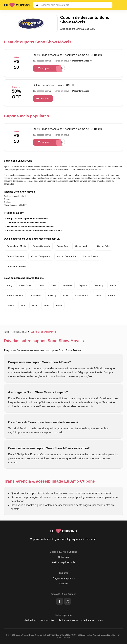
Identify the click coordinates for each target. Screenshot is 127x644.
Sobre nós (63, 557)
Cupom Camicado (41, 246)
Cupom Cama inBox (66, 256)
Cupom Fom (62, 246)
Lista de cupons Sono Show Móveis (37, 42)
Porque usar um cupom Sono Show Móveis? (28, 218)
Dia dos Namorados (68, 620)
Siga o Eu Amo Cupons (63, 594)
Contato (63, 583)
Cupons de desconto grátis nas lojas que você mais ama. (63, 539)
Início (6, 332)
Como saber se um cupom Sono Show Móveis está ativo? (34, 231)
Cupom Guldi (103, 246)
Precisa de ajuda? (14, 213)
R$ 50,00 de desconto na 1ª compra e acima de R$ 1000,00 (68, 55)
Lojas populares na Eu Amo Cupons (24, 278)
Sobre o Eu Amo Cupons (63, 552)
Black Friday (30, 620)
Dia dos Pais (87, 620)
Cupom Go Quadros (40, 256)
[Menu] (119, 5)
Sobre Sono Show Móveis (18, 160)
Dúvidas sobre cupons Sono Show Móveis (44, 341)
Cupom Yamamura (15, 256)
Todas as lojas (20, 332)
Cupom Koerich (90, 256)
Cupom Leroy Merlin (16, 246)
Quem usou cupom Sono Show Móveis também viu (32, 238)
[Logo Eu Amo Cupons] (17, 5)
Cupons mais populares (26, 116)
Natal (100, 620)
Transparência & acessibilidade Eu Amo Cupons (49, 481)
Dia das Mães (47, 620)
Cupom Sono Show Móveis (43, 332)
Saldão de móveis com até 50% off (53, 85)
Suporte (63, 573)
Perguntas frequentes (63, 578)
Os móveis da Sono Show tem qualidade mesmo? (30, 227)
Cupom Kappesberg (16, 266)
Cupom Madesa (82, 246)
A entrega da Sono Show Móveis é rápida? (27, 223)
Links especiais (63, 615)
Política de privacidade (63, 562)
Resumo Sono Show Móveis (19, 191)
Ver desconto (43, 98)
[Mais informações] (82, 60)
